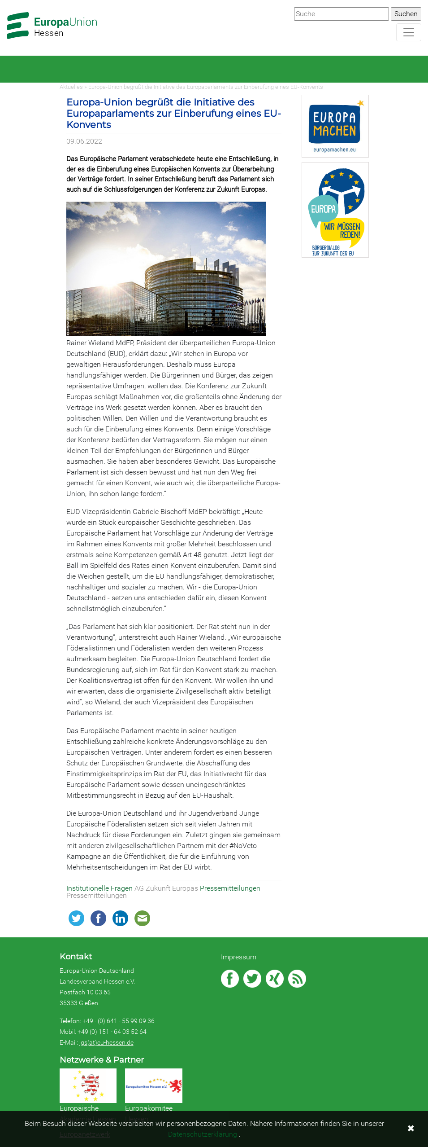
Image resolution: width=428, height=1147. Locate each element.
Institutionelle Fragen (100, 888)
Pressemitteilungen (230, 888)
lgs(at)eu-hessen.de (106, 1042)
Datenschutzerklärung (202, 1134)
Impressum (238, 957)
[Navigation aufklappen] (408, 32)
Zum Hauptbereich (7, 0)
